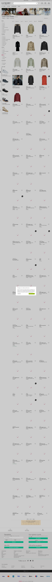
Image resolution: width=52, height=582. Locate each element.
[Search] (36, 3)
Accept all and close (31, 293)
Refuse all (19, 293)
